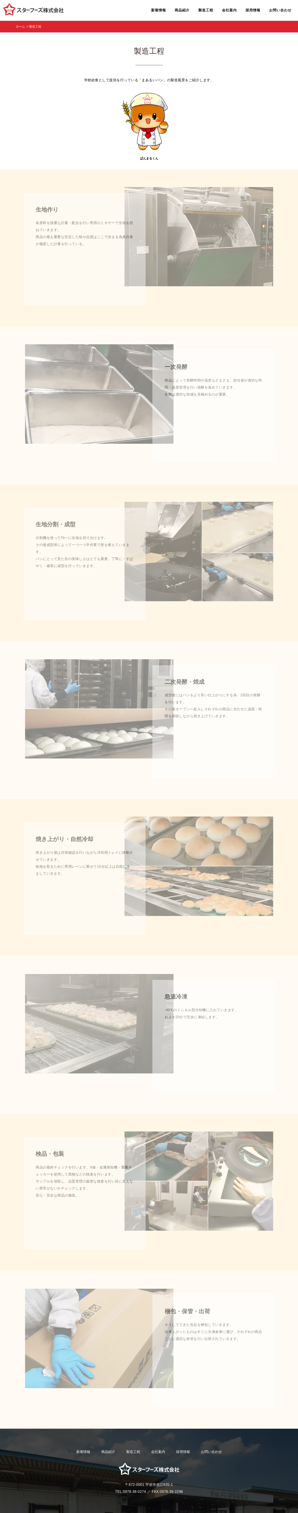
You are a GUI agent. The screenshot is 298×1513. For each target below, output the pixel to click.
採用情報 (183, 1430)
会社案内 (158, 1430)
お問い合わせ (211, 1430)
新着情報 (83, 1430)
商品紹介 (108, 1430)
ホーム (20, 26)
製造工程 (133, 1430)
